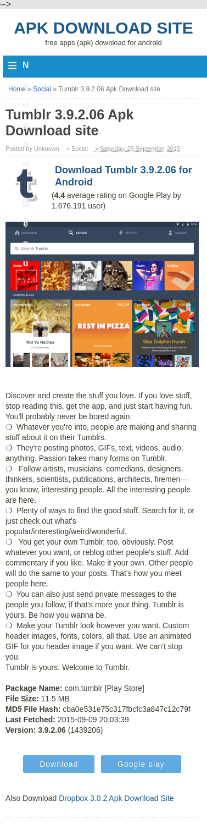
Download (59, 764)
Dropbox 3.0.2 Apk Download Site (116, 798)
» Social (77, 148)
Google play (141, 764)
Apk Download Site (103, 28)
